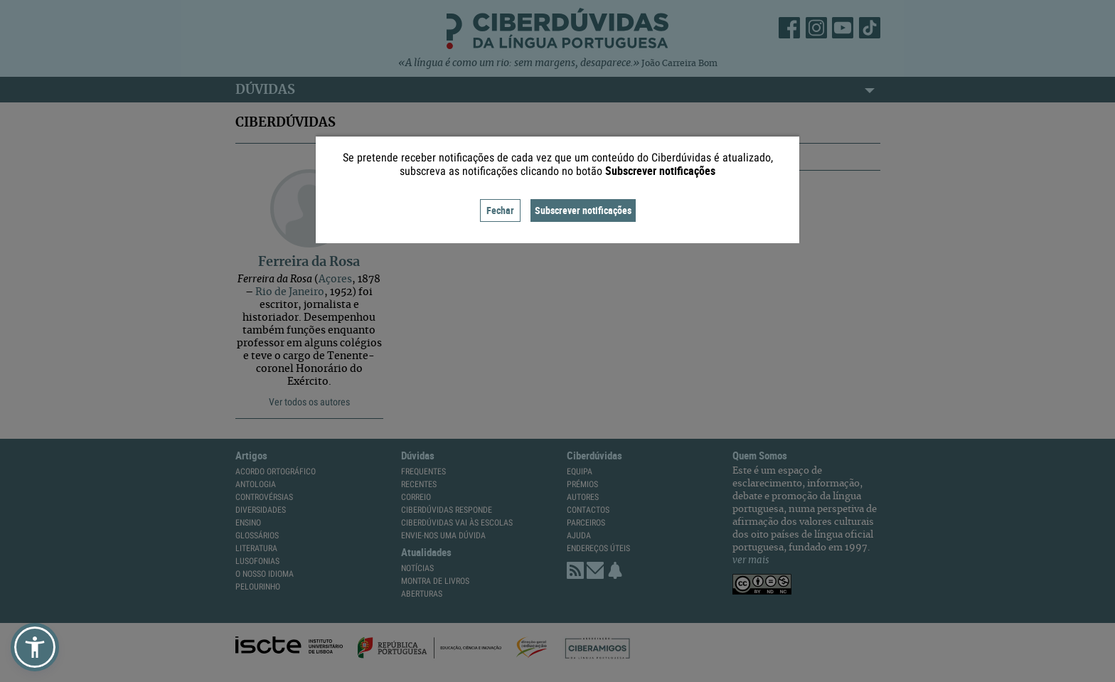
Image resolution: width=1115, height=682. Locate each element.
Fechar (500, 210)
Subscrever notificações (583, 210)
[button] (34, 647)
